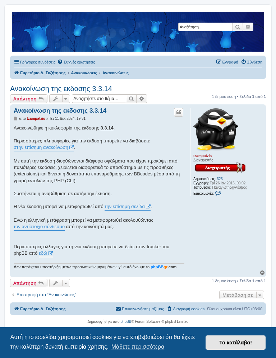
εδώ (43, 253)
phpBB (125, 322)
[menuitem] (76, 62)
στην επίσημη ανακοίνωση (41, 147)
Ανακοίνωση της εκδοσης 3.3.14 (61, 89)
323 (220, 179)
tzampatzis (202, 156)
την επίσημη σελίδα (125, 206)
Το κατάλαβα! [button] (235, 342)
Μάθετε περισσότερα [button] (138, 347)
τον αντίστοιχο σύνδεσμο (39, 226)
